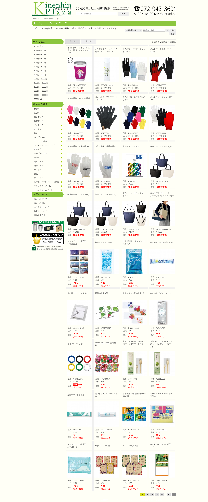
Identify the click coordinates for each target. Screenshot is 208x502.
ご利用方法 (129, 2)
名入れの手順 (39, 203)
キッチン (37, 129)
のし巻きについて (41, 207)
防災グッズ (38, 117)
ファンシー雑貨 (40, 141)
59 (169, 494)
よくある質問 (148, 2)
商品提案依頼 (39, 215)
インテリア (38, 125)
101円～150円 (40, 50)
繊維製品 (37, 157)
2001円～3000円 (41, 91)
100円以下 (38, 46)
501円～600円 (40, 71)
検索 (123, 13)
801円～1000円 (40, 79)
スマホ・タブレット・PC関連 (46, 182)
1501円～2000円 (41, 87)
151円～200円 (40, 54)
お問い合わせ (167, 2)
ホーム (35, 19)
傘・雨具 (37, 170)
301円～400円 (40, 63)
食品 (36, 174)
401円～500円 (40, 67)
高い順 (89, 41)
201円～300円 (40, 58)
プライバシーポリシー (124, 500)
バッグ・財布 (39, 137)
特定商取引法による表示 (151, 500)
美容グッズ (38, 161)
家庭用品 (37, 149)
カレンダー (38, 178)
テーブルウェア (40, 153)
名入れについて (40, 199)
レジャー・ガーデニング (49, 19)
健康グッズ (38, 166)
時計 (36, 133)
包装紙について (40, 211)
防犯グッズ (38, 121)
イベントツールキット (43, 190)
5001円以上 (39, 99)
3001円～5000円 (41, 95)
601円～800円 (40, 75)
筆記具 (37, 113)
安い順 (73, 41)
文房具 (37, 109)
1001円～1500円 (41, 83)
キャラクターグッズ (42, 186)
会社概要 (104, 500)
